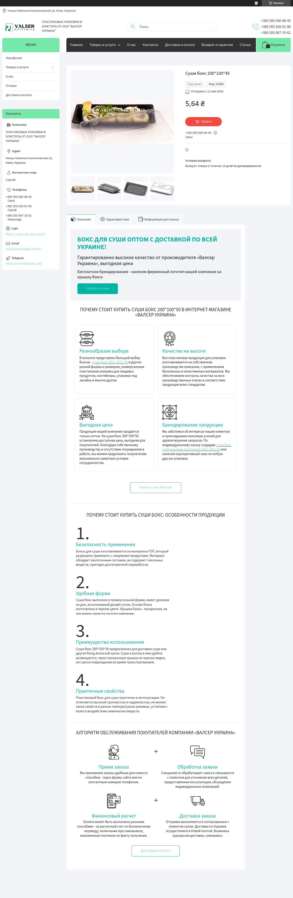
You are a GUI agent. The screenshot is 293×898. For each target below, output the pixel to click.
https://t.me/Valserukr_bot (24, 263)
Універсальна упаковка (23, 845)
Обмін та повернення (165, 845)
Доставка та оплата (163, 838)
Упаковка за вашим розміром (27, 851)
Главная (76, 44)
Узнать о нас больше (155, 487)
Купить (207, 121)
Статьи (245, 44)
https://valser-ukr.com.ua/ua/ (25, 234)
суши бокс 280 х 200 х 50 (110, 362)
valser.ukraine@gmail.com (23, 249)
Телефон (86, 845)
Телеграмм (87, 838)
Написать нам (98, 288)
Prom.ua (165, 889)
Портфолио (14, 58)
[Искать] (133, 26)
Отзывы (11, 85)
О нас (131, 44)
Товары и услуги (103, 44)
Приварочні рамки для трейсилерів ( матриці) (39, 870)
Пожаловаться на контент (167, 893)
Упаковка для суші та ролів (25, 857)
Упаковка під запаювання (25, 838)
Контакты (150, 44)
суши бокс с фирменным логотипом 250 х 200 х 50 (196, 447)
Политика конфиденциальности (204, 893)
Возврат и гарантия (217, 44)
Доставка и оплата (180, 44)
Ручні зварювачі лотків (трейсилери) (32, 864)
